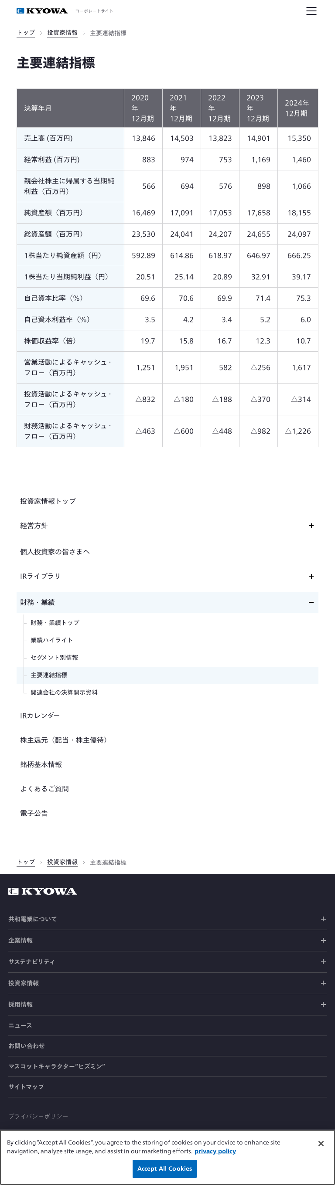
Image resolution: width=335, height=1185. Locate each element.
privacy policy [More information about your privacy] (215, 1154)
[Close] (321, 1146)
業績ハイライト (52, 640)
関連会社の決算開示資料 (64, 692)
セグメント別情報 (54, 658)
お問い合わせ (26, 1046)
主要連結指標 (49, 675)
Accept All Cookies (164, 1172)
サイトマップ (26, 1087)
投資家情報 (62, 33)
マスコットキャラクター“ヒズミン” (56, 1066)
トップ (26, 33)
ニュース (20, 1025)
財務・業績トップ (55, 623)
